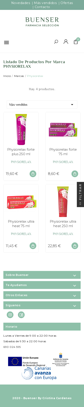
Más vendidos (42, 104)
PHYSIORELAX (21, 162)
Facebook (21, 315)
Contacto (42, 7)
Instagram (10, 315)
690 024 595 (12, 347)
